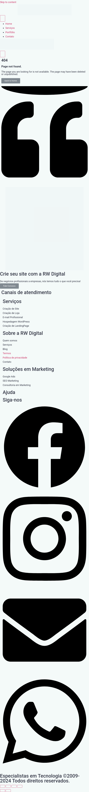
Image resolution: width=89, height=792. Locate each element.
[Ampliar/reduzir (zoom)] (2, 786)
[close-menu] (2, 54)
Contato (9, 36)
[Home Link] (27, 48)
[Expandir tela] (8, 786)
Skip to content (8, 2)
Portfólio (10, 32)
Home (8, 23)
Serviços (10, 27)
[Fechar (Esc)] (19, 786)
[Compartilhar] (14, 786)
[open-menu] (2, 18)
